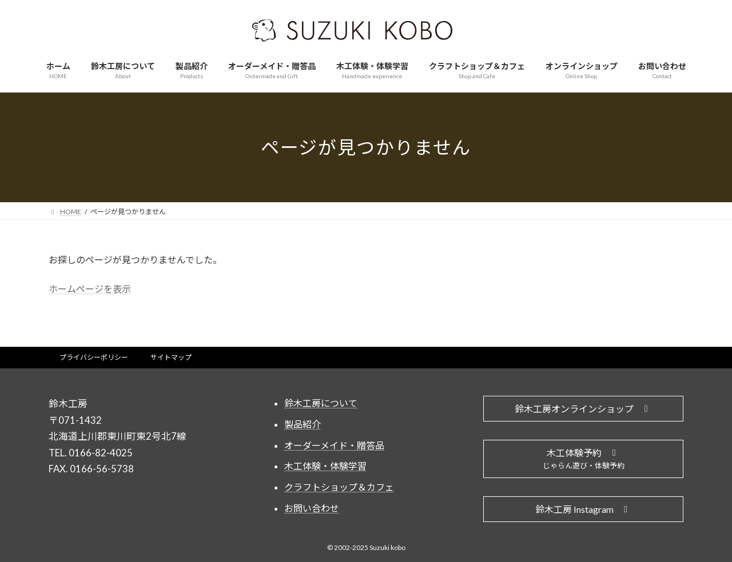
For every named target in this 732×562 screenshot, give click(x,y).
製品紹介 (302, 418)
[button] (583, 403)
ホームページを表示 (90, 283)
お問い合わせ (311, 502)
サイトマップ (171, 352)
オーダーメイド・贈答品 (334, 439)
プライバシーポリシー (93, 352)
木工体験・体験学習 (325, 460)
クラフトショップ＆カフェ (339, 481)
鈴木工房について (320, 397)
